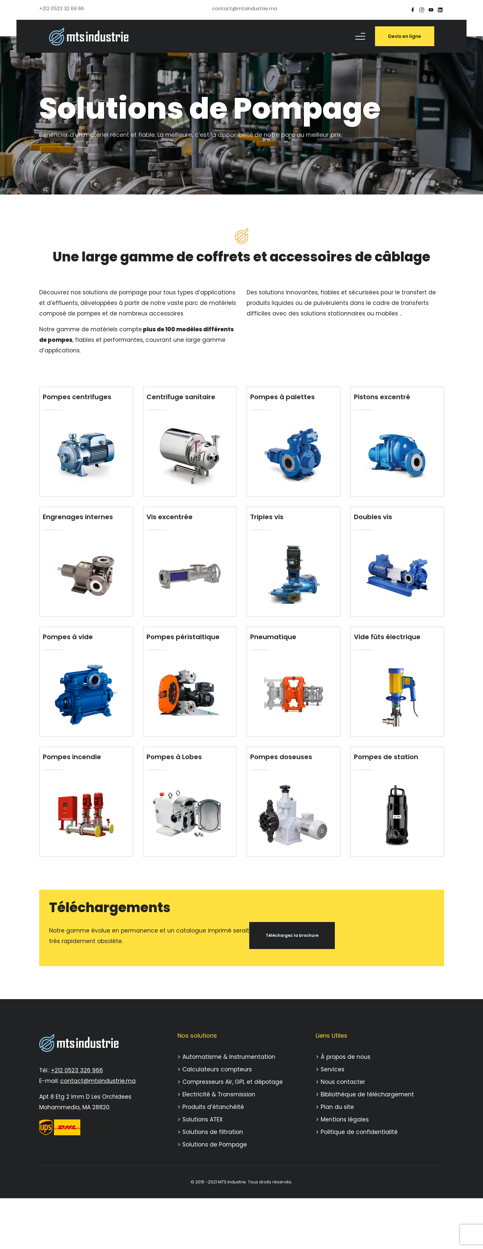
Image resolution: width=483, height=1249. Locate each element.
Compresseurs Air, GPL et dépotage (232, 1082)
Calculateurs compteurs (217, 1069)
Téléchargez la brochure (292, 935)
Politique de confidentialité (359, 1132)
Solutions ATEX (202, 1119)
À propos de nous (345, 1057)
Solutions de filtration (212, 1132)
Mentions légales (345, 1119)
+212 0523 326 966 (77, 1070)
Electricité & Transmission (218, 1094)
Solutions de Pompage (214, 1144)
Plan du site (337, 1107)
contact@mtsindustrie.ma (98, 1081)
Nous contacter (343, 1082)
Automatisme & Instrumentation (228, 1057)
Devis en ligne (404, 36)
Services (332, 1069)
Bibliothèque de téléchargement (367, 1094)
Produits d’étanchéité (213, 1107)
